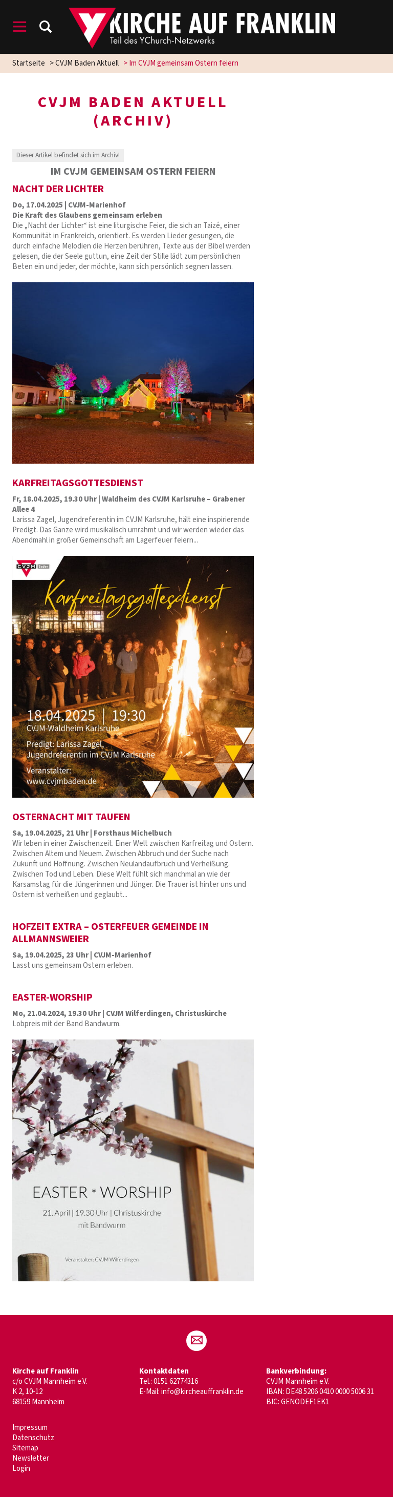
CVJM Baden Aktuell (87, 63)
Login (21, 1468)
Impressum (30, 1427)
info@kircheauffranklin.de (202, 1391)
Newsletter (30, 1458)
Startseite (28, 63)
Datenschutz (33, 1437)
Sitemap (25, 1448)
